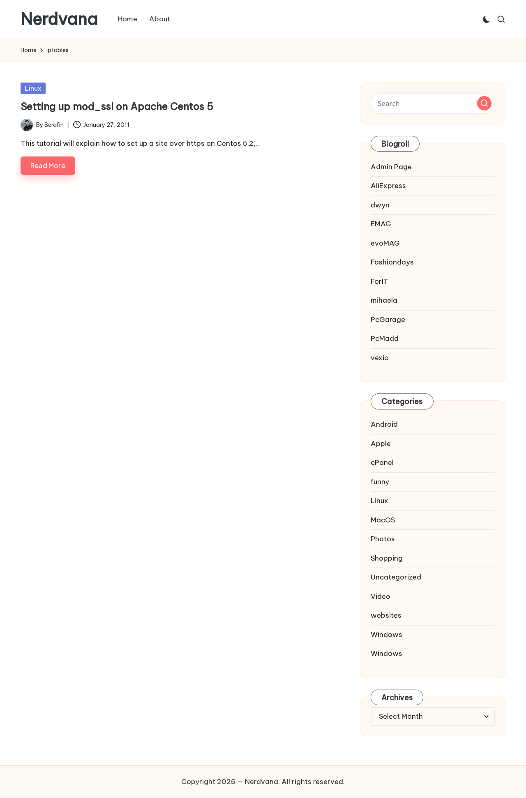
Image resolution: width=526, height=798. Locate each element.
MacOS (383, 519)
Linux (33, 88)
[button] (484, 103)
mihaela (384, 300)
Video (380, 596)
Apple (381, 443)
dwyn (380, 204)
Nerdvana (59, 19)
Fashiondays (392, 262)
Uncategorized (396, 577)
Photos (383, 538)
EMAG (381, 223)
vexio (380, 357)
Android (384, 424)
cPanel (382, 462)
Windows (386, 634)
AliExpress (388, 185)
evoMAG (385, 243)
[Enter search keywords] (433, 103)
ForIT (379, 281)
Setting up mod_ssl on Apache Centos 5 (117, 106)
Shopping (387, 558)
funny (380, 481)
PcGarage (388, 319)
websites (386, 615)
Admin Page (391, 166)
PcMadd (385, 338)
